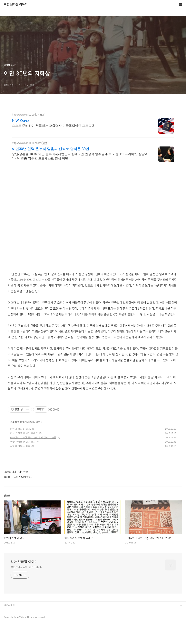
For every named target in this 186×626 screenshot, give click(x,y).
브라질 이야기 (17, 422)
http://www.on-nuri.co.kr (26, 143)
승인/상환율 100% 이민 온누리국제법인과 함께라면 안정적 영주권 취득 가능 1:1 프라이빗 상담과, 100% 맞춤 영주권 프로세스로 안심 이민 (80, 156)
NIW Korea (20, 120)
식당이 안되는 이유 (20, 446)
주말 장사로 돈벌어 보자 (22, 441)
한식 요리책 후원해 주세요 (24, 433)
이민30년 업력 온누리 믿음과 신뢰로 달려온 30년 (50, 149)
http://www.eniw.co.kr (25, 114)
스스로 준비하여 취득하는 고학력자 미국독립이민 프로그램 (53, 125)
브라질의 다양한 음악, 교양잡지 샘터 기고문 (33, 437)
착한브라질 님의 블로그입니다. (27, 567)
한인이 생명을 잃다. (20, 429)
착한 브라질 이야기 (15, 4)
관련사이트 (9, 605)
